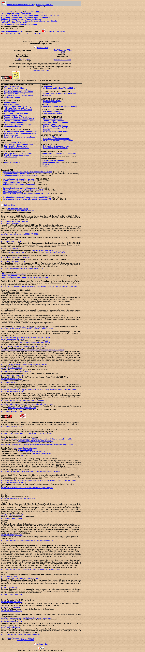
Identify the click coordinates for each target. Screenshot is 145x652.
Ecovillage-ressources (44, 5)
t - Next (45, 48)
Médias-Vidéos (6, 24)
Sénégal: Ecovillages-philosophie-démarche (20, 188)
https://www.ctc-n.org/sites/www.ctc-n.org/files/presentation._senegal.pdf (26, 337)
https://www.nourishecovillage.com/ (13, 391)
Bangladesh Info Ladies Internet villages (19, 137)
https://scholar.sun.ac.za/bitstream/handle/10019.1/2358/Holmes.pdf (25, 400)
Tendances (5, 12)
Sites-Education (31, 24)
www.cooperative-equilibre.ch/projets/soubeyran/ (35, 441)
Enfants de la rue (10, 157)
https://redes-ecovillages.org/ (11, 248)
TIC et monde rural (11, 135)
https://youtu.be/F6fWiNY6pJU (11, 622)
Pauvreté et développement (14, 122)
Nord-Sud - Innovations (51, 162)
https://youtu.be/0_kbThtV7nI (55, 252)
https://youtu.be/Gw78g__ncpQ (12, 382)
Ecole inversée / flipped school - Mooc (18, 144)
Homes (27, 21)
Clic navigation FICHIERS (55, 31)
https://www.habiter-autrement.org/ (20, 5)
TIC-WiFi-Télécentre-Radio (14, 131)
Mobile (36, 15)
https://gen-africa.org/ (41, 70)
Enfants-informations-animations (16, 148)
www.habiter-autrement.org (11, 31)
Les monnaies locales (12, 126)
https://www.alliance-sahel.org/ (12, 515)
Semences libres (49, 124)
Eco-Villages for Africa (62, 50)
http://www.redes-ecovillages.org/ (12, 339)
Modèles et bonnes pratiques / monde (18, 92)
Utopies (27, 12)
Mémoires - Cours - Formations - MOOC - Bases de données (25, 277)
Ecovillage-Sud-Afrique (18, 23)
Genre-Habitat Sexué (9, 15)
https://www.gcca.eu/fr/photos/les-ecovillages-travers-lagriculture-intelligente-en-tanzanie (32, 350)
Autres (56, 15)
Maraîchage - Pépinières (52, 119)
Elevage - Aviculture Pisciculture (55, 126)
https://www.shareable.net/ (41, 453)
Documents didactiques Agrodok (56, 128)
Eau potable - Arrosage (52, 111)
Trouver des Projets (33, 19)
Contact (21, 650)
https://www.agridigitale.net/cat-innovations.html (18, 499)
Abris (50, 15)
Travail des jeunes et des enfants (16, 155)
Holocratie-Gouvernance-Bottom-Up (18, 108)
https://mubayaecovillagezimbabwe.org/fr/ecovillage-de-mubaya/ (24, 364)
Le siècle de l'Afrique (12, 97)
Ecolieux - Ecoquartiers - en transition (19, 90)
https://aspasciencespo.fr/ (10, 576)
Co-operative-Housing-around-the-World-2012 (20, 175)
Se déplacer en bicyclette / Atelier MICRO (59, 88)
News (12, 12)
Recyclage (47, 95)
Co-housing (5, 14)
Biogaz (46, 104)
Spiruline (46, 130)
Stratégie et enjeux (22, 59)
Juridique (4, 19)
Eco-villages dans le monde (53, 160)
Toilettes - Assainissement (53, 113)
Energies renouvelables (52, 101)
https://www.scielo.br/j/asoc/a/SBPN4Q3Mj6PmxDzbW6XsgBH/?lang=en (27, 488)
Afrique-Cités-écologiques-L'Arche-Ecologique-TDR (23, 190)
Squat (20, 15)
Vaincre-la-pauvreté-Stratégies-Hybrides (18, 179)
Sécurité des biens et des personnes (18, 110)
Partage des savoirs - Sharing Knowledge (20, 133)
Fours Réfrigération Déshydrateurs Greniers (60, 106)
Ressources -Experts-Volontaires (16, 117)
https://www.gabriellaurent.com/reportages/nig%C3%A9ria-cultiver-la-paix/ (27, 540)
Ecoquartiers (26, 14)
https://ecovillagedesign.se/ (10, 627)
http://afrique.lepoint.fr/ (9, 587)
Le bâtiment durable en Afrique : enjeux (58, 140)
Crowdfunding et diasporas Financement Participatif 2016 (25, 197)
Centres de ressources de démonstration (19, 121)
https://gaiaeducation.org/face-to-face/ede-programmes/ (21, 634)
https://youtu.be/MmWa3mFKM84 (13, 261)
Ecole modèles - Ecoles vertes (15, 146)
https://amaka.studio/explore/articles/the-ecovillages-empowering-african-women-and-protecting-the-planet (39, 286)
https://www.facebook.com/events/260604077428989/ (20, 234)
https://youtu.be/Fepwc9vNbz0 (11, 535)
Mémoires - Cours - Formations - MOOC (19, 119)
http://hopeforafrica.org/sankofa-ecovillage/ (16, 371)
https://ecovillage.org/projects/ (42, 250)
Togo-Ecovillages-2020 (11, 183)
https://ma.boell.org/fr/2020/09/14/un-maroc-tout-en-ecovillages (23, 346)
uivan (40, 48)
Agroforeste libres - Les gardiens (56, 122)
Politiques (13, 19)
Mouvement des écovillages (14, 88)
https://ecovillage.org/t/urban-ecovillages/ (15, 257)
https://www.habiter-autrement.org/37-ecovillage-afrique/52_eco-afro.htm (27, 404)
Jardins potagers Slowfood (53, 121)
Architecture (5, 17)
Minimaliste (28, 15)
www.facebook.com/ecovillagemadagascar (35, 342)
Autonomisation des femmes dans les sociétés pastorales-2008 (27, 199)
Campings (19, 21)
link (22, 455)
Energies (26, 17)
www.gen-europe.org (16, 252)
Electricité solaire (50, 102)
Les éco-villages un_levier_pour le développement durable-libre (27, 172)
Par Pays (19, 12)
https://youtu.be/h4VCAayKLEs (12, 223)
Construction (17, 17)
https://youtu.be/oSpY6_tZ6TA (11, 426)
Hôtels (11, 21)
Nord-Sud (4, 23)
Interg (33, 21)
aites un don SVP (11, 33)
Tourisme (4, 21)
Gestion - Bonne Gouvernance (15, 106)
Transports (47, 86)
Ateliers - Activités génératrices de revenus (59, 93)
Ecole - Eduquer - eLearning (14, 142)
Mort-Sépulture (52, 21)
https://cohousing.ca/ (25, 450)
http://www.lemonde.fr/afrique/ (11, 594)
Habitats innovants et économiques (56, 139)
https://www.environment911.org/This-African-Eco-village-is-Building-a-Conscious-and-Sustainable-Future (38, 480)
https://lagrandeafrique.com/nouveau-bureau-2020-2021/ (21, 578)
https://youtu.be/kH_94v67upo (11, 611)
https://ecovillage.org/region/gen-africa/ (15, 221)
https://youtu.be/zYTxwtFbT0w (11, 411)
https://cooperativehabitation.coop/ (25, 448)
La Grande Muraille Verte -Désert (55, 131)
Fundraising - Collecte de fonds (16, 113)
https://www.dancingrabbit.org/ (37, 451)
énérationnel (41, 21)
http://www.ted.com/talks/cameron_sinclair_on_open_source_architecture (27, 433)
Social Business (10, 111)
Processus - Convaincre (13, 104)
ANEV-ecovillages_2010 (12, 192)
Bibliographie (18, 24)
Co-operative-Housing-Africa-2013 (16, 174)
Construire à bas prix (51, 137)
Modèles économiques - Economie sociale (59, 153)
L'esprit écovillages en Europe (14, 274)
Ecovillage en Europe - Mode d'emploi (18, 95)
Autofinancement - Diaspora (14, 115)
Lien (46, 341)
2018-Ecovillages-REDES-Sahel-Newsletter (19, 181)
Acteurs (21, 19)
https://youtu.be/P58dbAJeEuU (12, 518)
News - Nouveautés (11, 86)
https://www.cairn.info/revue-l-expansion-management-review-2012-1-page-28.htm (30, 569)
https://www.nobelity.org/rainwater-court (22, 408)
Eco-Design (35, 17)
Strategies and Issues (62, 60)
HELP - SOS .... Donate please (30, 33)
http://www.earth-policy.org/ (10, 607)
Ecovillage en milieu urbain (14, 93)
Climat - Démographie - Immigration (17, 124)
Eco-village (15, 14)
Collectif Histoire (37, 12)
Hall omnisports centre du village (56, 146)
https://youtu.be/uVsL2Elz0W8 (11, 241)
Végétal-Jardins (47, 17)
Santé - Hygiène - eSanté (13, 162)
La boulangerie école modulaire (55, 148)
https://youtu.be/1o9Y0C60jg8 (11, 368)
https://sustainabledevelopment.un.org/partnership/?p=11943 (22, 268)
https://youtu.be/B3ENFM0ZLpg (12, 602)
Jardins (45, 166)
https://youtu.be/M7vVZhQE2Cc (12, 375)
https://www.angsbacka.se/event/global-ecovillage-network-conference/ (26, 618)
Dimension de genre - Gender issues (18, 153)
